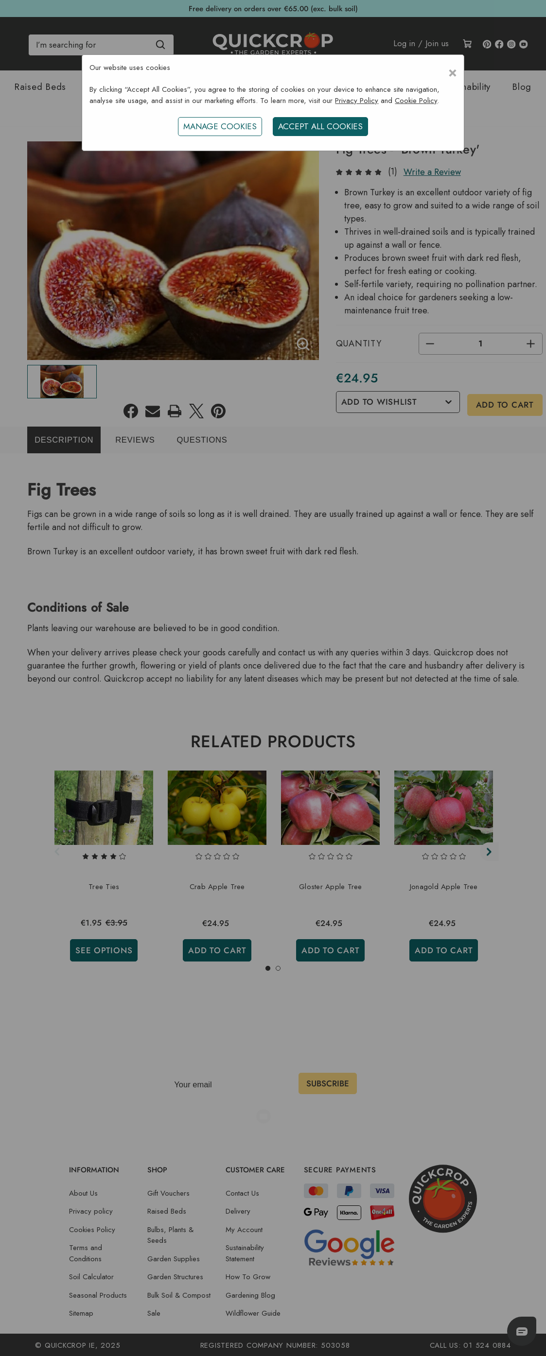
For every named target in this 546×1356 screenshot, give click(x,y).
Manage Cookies (219, 126)
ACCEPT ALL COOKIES (321, 126)
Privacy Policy (356, 100)
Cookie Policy (416, 100)
